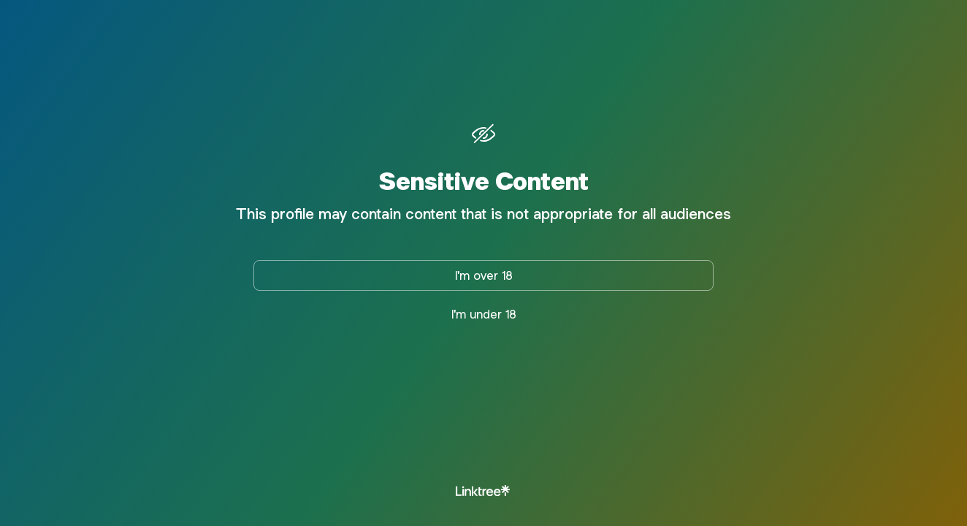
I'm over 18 (484, 275)
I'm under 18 (483, 314)
